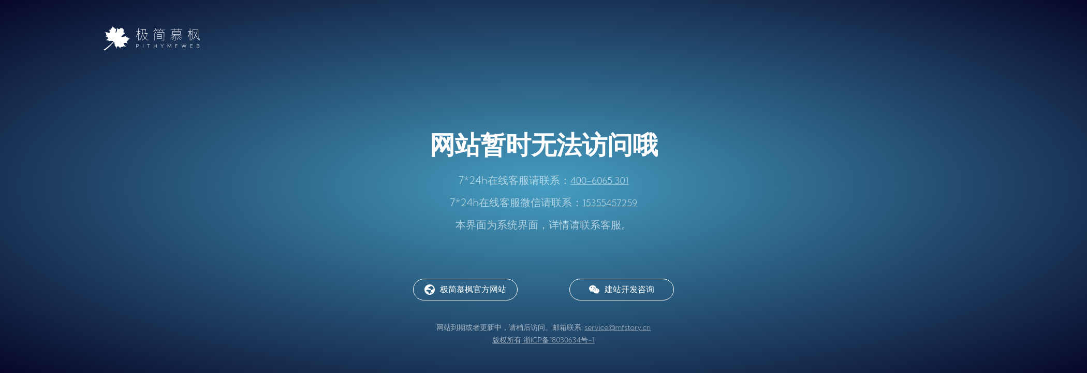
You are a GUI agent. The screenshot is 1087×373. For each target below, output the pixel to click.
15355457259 (609, 203)
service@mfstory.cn (617, 327)
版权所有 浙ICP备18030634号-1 (543, 340)
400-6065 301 (599, 181)
